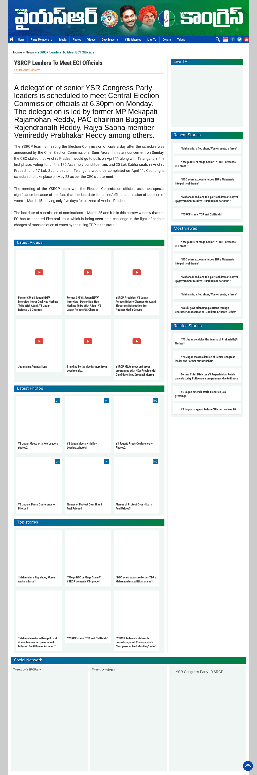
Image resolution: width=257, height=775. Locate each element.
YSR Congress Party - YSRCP (199, 672)
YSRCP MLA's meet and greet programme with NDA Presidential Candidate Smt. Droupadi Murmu (136, 370)
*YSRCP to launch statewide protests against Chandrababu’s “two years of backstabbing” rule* (136, 642)
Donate (167, 39)
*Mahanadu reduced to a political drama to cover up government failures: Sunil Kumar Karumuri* (37, 642)
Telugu (181, 39)
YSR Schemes (133, 39)
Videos (91, 39)
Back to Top (248, 766)
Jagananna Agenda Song (32, 366)
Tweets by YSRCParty (27, 669)
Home (11, 39)
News (21, 39)
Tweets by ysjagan (103, 669)
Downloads (110, 39)
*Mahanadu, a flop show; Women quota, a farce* (209, 148)
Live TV (151, 39)
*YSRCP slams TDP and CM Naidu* (87, 638)
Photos (77, 39)
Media (62, 39)
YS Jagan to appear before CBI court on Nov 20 (208, 409)
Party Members (42, 39)
